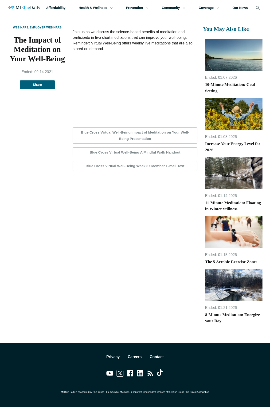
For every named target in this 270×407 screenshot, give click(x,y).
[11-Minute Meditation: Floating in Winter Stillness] (233, 173)
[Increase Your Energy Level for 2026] (233, 114)
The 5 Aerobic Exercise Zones (231, 261)
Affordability (55, 8)
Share (37, 84)
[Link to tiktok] (160, 374)
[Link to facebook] (130, 374)
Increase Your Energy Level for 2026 (232, 146)
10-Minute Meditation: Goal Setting (230, 87)
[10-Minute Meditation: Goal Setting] (233, 55)
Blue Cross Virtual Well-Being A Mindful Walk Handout (135, 152)
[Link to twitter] (120, 374)
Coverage (209, 8)
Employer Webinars (46, 27)
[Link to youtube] (110, 374)
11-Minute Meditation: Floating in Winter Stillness (233, 205)
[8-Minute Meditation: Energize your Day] (233, 285)
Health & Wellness (96, 8)
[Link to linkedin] (140, 374)
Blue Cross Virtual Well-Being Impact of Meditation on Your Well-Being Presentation (135, 135)
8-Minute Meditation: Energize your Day (232, 317)
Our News (240, 8)
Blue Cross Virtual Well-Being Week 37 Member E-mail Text (135, 166)
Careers (135, 357)
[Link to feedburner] (150, 374)
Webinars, (21, 27)
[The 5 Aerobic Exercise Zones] (233, 232)
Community (173, 8)
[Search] (257, 8)
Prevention (137, 8)
